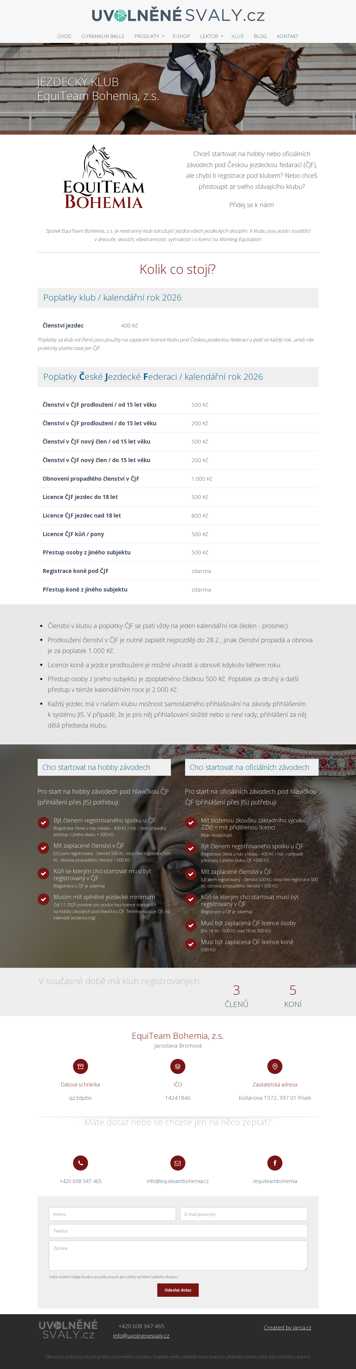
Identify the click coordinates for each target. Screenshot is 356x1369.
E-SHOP (181, 36)
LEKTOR (209, 36)
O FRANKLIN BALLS (102, 36)
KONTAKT (287, 36)
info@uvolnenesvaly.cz (141, 1335)
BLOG (260, 36)
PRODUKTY (146, 36)
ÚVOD (64, 36)
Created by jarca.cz (287, 1327)
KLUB (237, 36)
